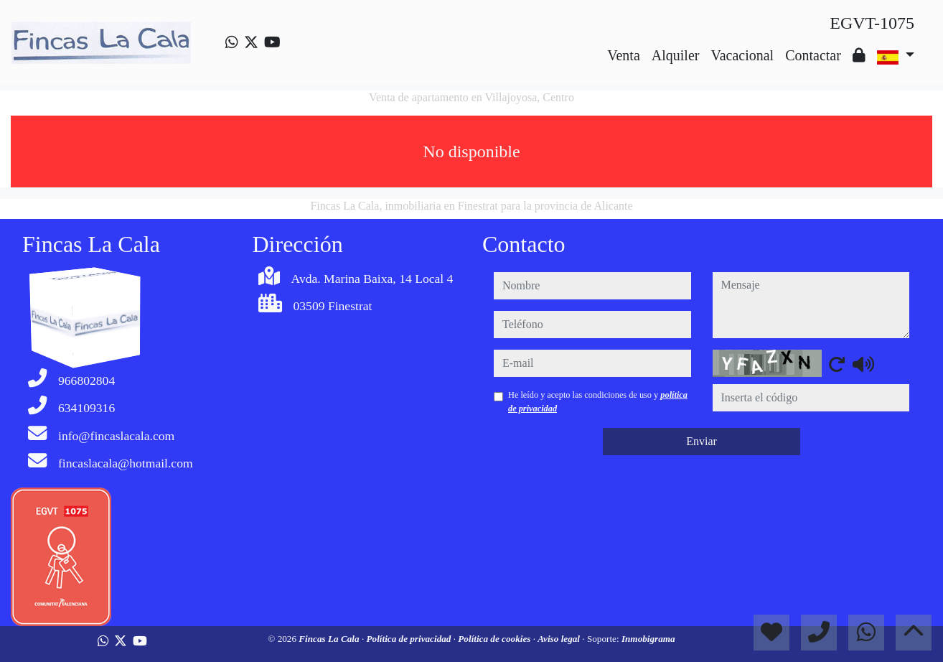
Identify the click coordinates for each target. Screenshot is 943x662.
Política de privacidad (409, 638)
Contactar (813, 55)
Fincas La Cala (330, 638)
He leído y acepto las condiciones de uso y (598, 401)
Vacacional (742, 55)
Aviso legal (560, 638)
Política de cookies (495, 638)
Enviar (701, 441)
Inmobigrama (648, 638)
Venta (623, 55)
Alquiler (676, 55)
